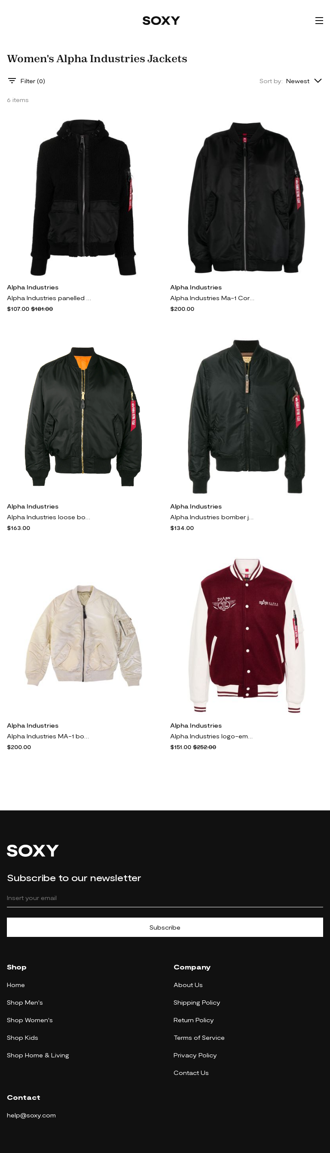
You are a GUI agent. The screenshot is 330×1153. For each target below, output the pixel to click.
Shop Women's (30, 1020)
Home (16, 984)
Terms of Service (199, 1037)
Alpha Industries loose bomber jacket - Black (50, 517)
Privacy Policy (195, 1055)
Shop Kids (22, 1037)
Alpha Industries (32, 287)
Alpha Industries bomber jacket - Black (213, 517)
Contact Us (191, 1072)
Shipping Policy (197, 1002)
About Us (188, 984)
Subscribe (165, 927)
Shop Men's (25, 1002)
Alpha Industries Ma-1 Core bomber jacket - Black (213, 297)
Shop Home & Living (38, 1055)
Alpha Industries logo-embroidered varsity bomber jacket (213, 736)
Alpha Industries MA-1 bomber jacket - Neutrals (50, 736)
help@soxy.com (31, 1115)
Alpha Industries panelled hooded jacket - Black (50, 297)
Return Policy (194, 1020)
